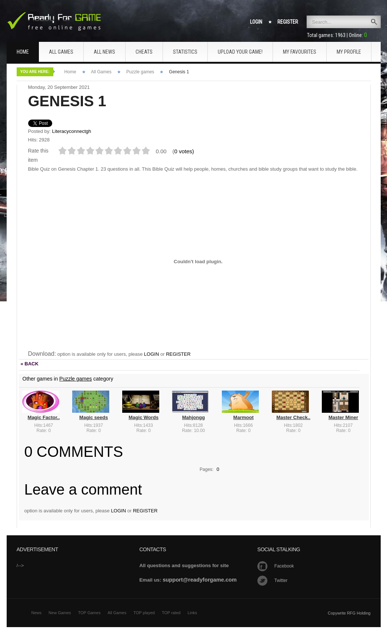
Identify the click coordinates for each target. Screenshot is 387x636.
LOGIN (151, 354)
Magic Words (144, 417)
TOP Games (89, 612)
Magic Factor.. (44, 417)
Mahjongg (193, 417)
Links (192, 612)
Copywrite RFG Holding (349, 613)
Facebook (284, 566)
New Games (60, 612)
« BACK (30, 363)
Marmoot (243, 417)
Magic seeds (93, 417)
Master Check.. (293, 417)
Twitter (280, 580)
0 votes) (184, 151)
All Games (101, 71)
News (36, 612)
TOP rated (171, 612)
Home (70, 71)
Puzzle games (140, 71)
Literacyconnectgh (71, 131)
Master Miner (343, 417)
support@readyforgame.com (200, 580)
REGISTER (178, 354)
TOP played (144, 612)
